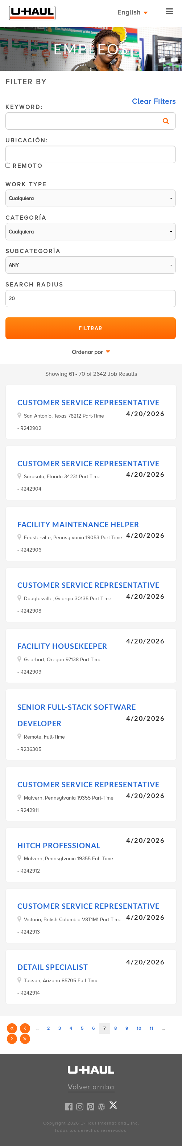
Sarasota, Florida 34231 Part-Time (62, 476)
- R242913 (28, 932)
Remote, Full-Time (44, 737)
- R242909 (29, 672)
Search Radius (90, 295)
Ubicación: (90, 156)
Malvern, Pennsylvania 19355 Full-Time (68, 858)
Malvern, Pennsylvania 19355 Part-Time (68, 798)
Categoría (90, 228)
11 (151, 1028)
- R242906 (29, 550)
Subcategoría (90, 261)
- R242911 (28, 810)
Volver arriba (91, 1087)
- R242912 (28, 871)
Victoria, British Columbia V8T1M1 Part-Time (72, 919)
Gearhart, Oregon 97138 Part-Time (63, 659)
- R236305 (29, 749)
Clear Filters (154, 101)
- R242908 (29, 611)
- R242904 (29, 489)
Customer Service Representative (88, 402)
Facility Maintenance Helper (78, 524)
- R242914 (28, 993)
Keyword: (90, 117)
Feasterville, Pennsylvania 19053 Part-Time (73, 537)
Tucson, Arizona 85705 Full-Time (61, 980)
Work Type (90, 194)
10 (139, 1028)
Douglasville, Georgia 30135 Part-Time (67, 598)
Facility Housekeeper (62, 646)
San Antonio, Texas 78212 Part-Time (64, 416)
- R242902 (29, 428)
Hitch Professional (58, 845)
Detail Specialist (52, 967)
